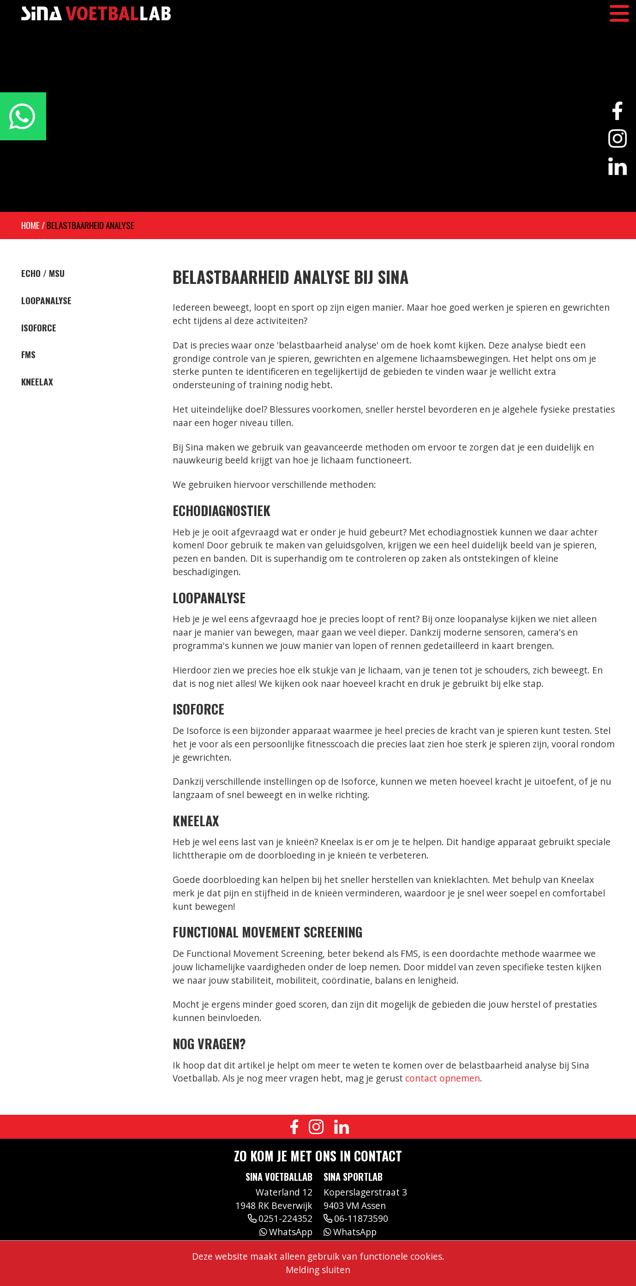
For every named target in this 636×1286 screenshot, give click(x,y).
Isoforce (38, 327)
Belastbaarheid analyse (90, 225)
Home (30, 225)
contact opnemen (442, 1078)
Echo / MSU (43, 273)
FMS (28, 354)
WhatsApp (285, 1232)
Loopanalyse (46, 300)
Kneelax (37, 381)
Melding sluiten (318, 1269)
